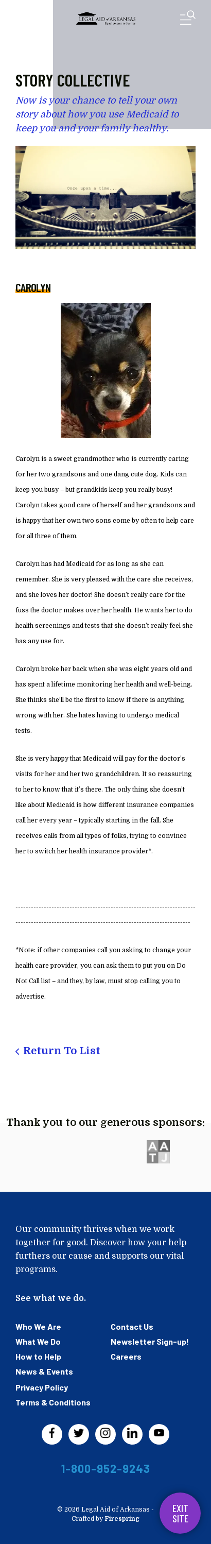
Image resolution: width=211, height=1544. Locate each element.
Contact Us (132, 1326)
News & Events (44, 1371)
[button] (188, 19)
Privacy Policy (41, 1387)
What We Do (38, 1341)
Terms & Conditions (53, 1402)
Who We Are (38, 1326)
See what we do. (50, 1298)
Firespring (121, 1518)
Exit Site (180, 1513)
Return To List (61, 1051)
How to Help (38, 1356)
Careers (126, 1356)
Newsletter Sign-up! (150, 1341)
